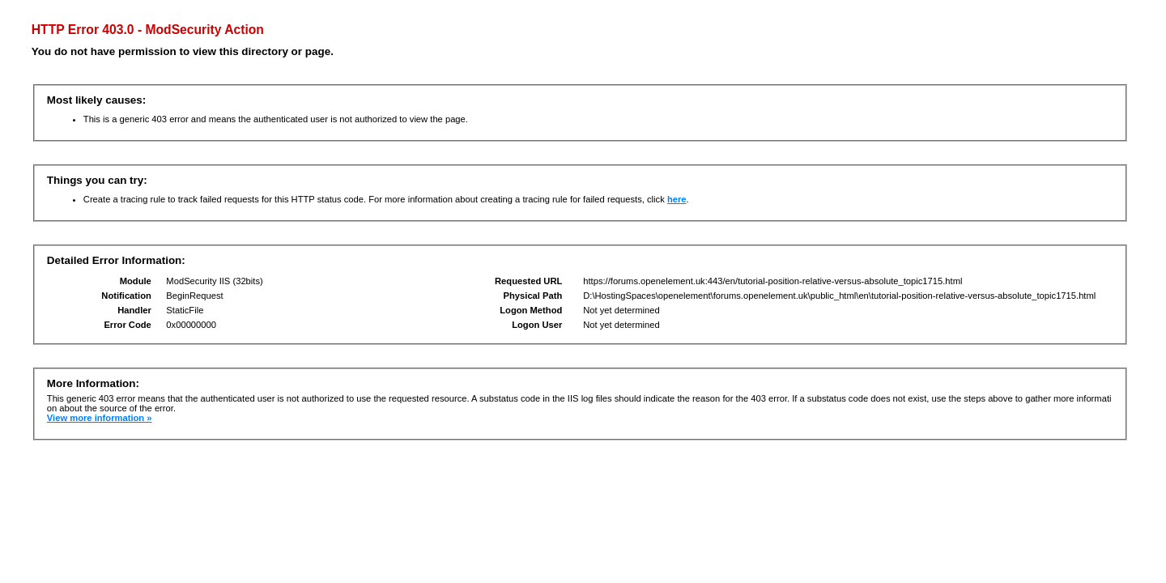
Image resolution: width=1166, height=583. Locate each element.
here (677, 199)
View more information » (99, 418)
